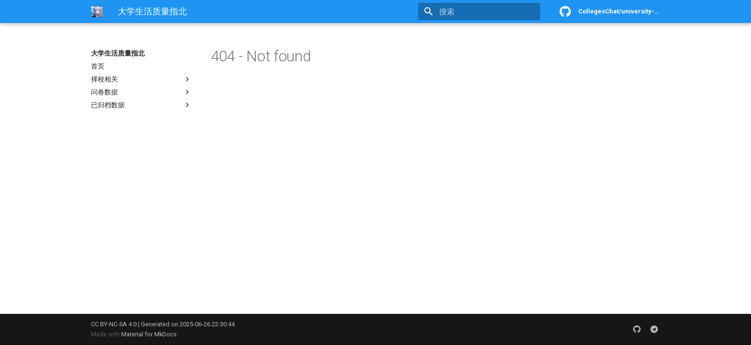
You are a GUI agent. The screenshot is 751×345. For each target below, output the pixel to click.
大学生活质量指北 (118, 53)
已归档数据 (141, 105)
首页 (97, 66)
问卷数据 (141, 92)
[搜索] (484, 11)
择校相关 (141, 79)
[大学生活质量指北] (96, 11)
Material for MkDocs (149, 334)
